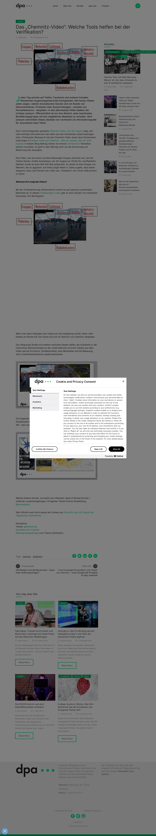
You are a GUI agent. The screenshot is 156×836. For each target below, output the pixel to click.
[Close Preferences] (5, 831)
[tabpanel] (93, 425)
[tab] (44, 390)
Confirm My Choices (44, 449)
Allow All (116, 449)
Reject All (98, 449)
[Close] (123, 381)
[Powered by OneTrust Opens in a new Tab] (115, 456)
